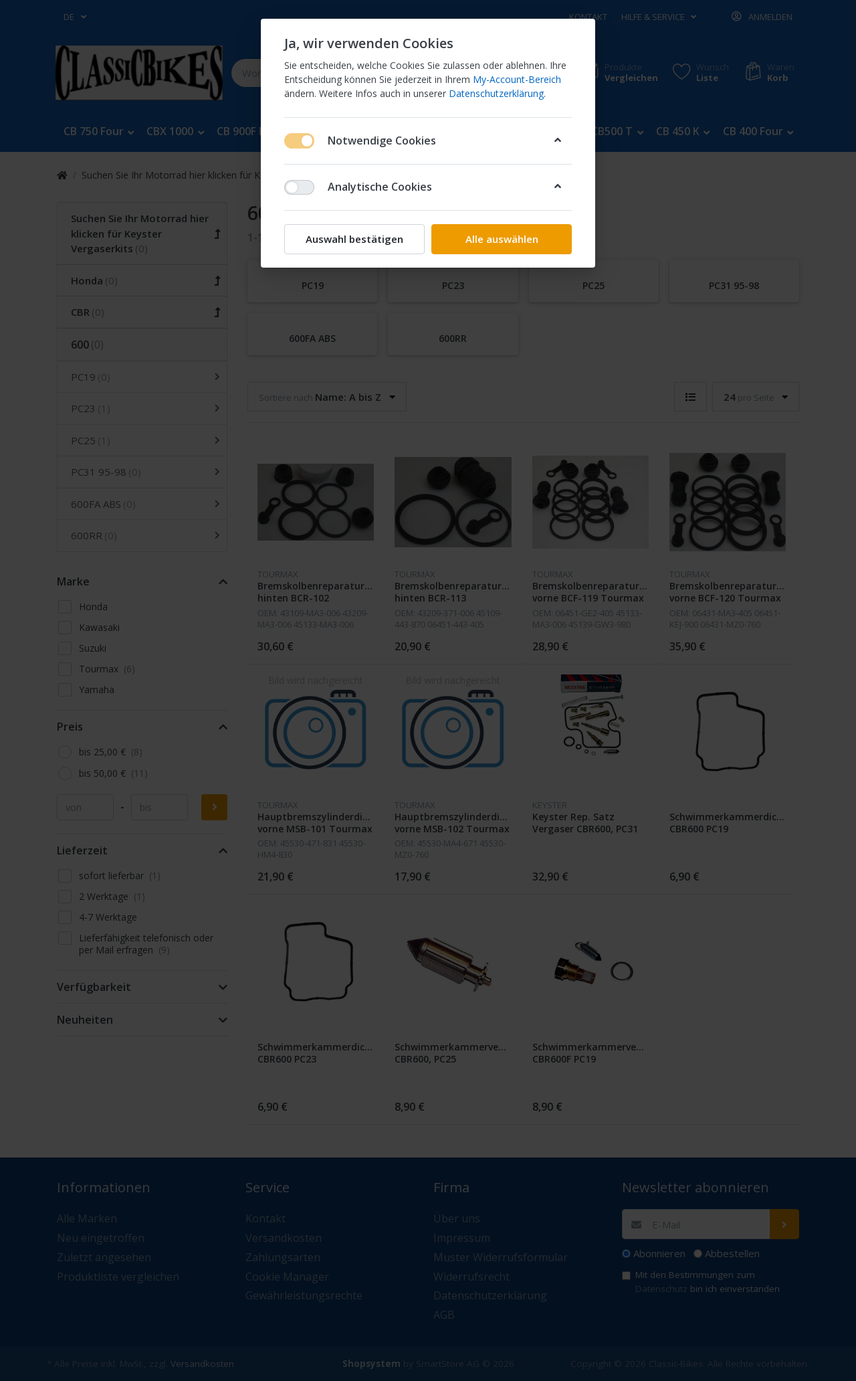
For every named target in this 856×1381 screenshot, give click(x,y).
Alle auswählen (501, 239)
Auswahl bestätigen (354, 239)
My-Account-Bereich (517, 79)
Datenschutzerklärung (496, 93)
